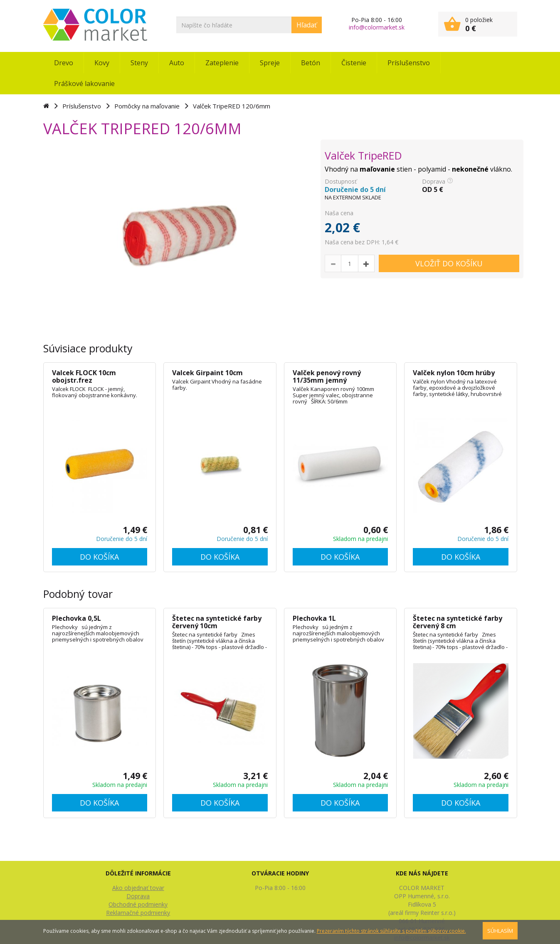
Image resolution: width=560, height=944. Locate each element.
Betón (310, 62)
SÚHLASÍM (500, 930)
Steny (139, 62)
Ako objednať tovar (138, 888)
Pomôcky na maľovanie (147, 106)
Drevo (63, 62)
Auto (176, 62)
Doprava (138, 896)
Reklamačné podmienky (138, 913)
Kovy (101, 62)
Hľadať (306, 25)
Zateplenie (222, 62)
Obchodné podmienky (138, 904)
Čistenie (353, 62)
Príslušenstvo (408, 62)
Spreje (270, 62)
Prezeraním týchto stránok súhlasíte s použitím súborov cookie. (391, 930)
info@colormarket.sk (377, 27)
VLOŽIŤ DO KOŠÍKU (449, 263)
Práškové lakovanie (84, 83)
